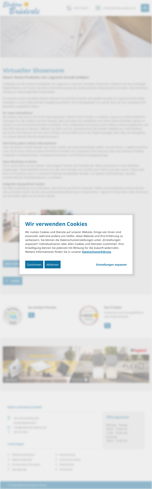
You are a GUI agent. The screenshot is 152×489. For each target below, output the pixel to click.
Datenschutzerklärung (96, 251)
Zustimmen (34, 264)
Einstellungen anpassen (111, 264)
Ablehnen (52, 264)
